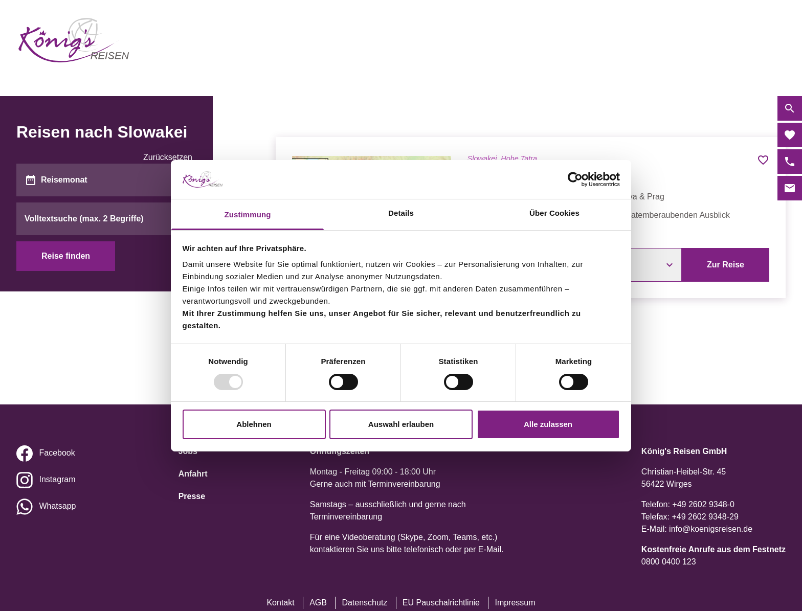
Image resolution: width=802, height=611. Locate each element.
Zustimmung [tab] (248, 214)
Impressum (515, 602)
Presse (192, 496)
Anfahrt (193, 473)
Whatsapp (57, 506)
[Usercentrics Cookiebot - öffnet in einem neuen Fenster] (575, 179)
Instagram (57, 479)
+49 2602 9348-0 (703, 504)
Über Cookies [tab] (554, 213)
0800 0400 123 (668, 561)
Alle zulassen (548, 424)
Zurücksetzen (167, 157)
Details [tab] (401, 213)
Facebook (57, 452)
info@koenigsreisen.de (710, 529)
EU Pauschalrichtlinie (441, 602)
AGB (318, 602)
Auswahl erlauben (401, 424)
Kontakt (280, 602)
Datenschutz (364, 602)
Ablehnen (253, 424)
